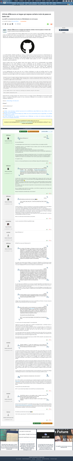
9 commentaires (23, 22)
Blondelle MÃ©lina (15, 22)
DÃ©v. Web (34, 2)
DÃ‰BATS (44, 4)
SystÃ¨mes (59, 2)
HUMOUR (54, 4)
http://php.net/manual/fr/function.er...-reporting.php (24, 407)
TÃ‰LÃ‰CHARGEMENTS (32, 4)
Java (30, 2)
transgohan (8, 223)
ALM (23, 2)
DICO (51, 4)
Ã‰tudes (48, 0)
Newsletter (38, 0)
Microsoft (27, 2)
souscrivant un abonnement (26, 123)
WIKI (48, 4)
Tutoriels (21, 0)
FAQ (26, 0)
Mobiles (54, 2)
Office (51, 2)
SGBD (48, 2)
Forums (16, 0)
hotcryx (8, 414)
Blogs (29, 0)
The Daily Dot (16, 101)
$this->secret (32, 310)
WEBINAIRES (21, 4)
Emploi (43, 0)
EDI (38, 2)
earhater (8, 234)
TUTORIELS (14, 4)
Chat (33, 0)
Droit (53, 0)
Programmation (42, 2)
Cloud (18, 2)
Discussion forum (64, 30)
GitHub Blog (9, 101)
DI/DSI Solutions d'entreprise (11, 2)
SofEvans (8, 137)
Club (57, 0)
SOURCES (39, 4)
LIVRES (26, 4)
